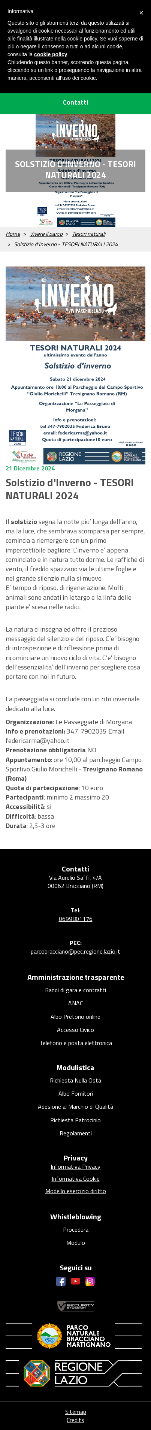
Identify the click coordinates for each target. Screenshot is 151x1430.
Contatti (75, 102)
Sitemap (75, 1412)
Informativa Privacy (75, 1166)
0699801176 (76, 918)
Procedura (75, 1229)
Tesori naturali (88, 233)
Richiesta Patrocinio (75, 1120)
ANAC (75, 1003)
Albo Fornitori (75, 1093)
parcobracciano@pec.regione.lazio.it (75, 951)
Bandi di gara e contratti (75, 989)
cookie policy (50, 54)
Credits (75, 1420)
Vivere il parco (46, 233)
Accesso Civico (75, 1029)
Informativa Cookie (76, 1178)
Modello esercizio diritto (75, 1190)
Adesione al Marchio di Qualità (75, 1106)
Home (13, 233)
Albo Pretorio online (75, 1016)
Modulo (75, 1242)
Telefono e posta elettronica (75, 1042)
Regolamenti (76, 1133)
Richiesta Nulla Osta (75, 1080)
